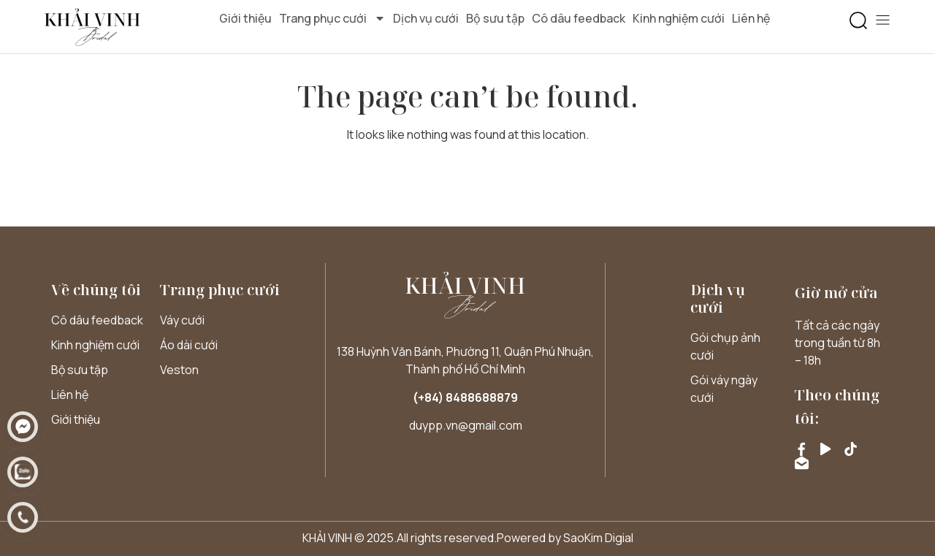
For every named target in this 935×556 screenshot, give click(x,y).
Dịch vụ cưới (426, 18)
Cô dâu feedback (578, 18)
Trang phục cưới (332, 18)
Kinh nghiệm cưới (679, 18)
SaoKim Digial (598, 538)
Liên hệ (751, 18)
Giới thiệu (245, 18)
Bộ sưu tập (495, 18)
